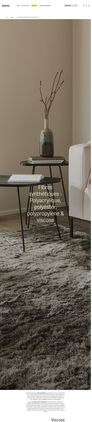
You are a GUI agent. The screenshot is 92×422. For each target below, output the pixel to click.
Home (7, 17)
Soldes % (34, 5)
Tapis (18, 5)
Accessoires (25, 5)
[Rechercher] (71, 5)
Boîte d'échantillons (45, 5)
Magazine (12, 17)
